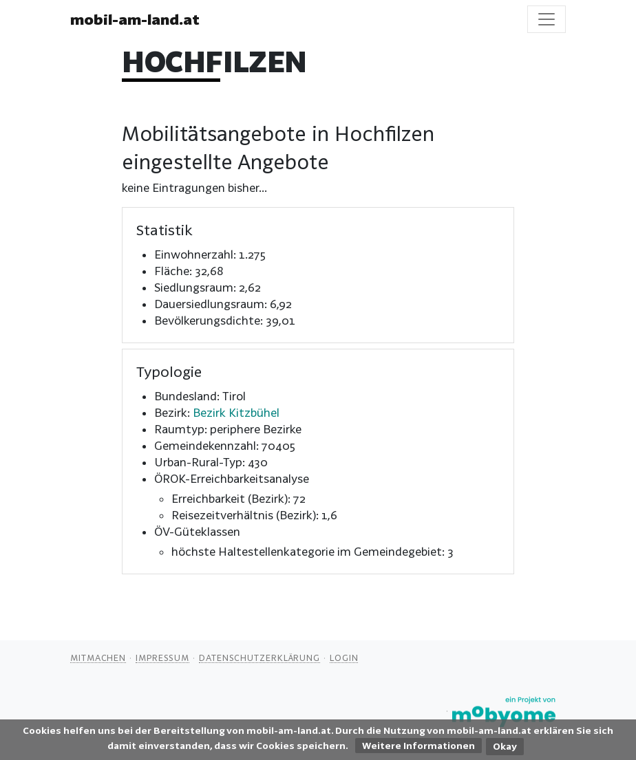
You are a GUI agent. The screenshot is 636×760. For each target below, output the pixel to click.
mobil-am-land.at (135, 19)
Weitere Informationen (418, 745)
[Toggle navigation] (546, 19)
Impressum (162, 657)
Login (344, 657)
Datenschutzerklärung (259, 657)
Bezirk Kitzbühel (236, 412)
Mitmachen (98, 657)
